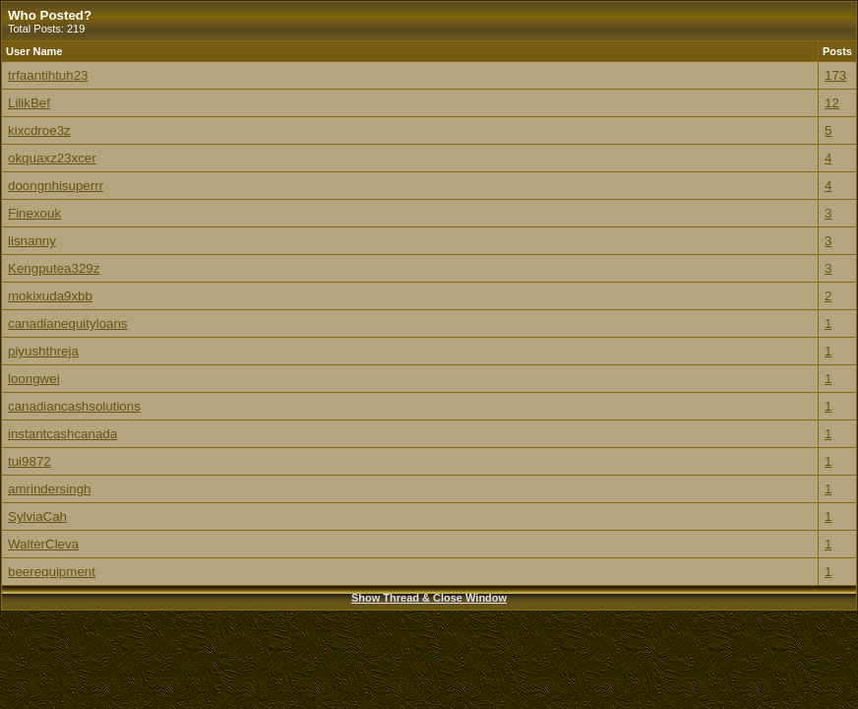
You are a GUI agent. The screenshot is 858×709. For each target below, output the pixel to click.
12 (832, 103)
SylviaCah (37, 516)
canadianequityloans (68, 323)
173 (835, 75)
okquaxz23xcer (52, 158)
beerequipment (51, 571)
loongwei (34, 378)
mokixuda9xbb (50, 296)
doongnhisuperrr (55, 185)
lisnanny (32, 240)
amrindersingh (49, 489)
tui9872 (29, 461)
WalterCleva (43, 544)
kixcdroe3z (39, 130)
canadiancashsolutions (74, 406)
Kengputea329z (53, 268)
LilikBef (29, 103)
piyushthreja (43, 351)
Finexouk (34, 213)
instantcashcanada (62, 433)
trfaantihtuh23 (48, 75)
